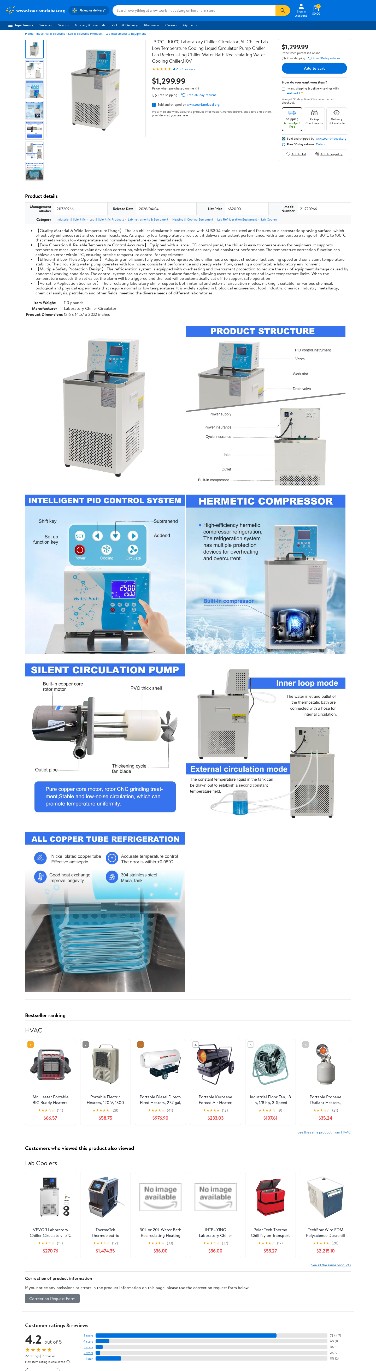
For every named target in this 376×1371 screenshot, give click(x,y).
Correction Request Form (52, 1298)
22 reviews (187, 69)
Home (29, 33)
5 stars (88, 1336)
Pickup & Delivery (124, 25)
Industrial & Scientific (50, 33)
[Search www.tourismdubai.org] (194, 10)
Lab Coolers (269, 219)
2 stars (88, 1353)
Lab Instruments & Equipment (125, 33)
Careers (171, 25)
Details (321, 144)
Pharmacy (151, 25)
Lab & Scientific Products (85, 33)
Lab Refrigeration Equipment (237, 219)
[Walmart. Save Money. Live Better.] (35, 10)
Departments (20, 25)
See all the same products (331, 1264)
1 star (89, 1359)
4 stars (88, 1341)
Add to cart (314, 68)
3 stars (88, 1347)
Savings (63, 25)
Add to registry (329, 154)
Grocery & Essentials (90, 25)
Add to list (296, 154)
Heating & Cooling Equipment (192, 219)
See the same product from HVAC (324, 1132)
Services (45, 25)
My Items (190, 25)
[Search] (282, 10)
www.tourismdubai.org (203, 104)
